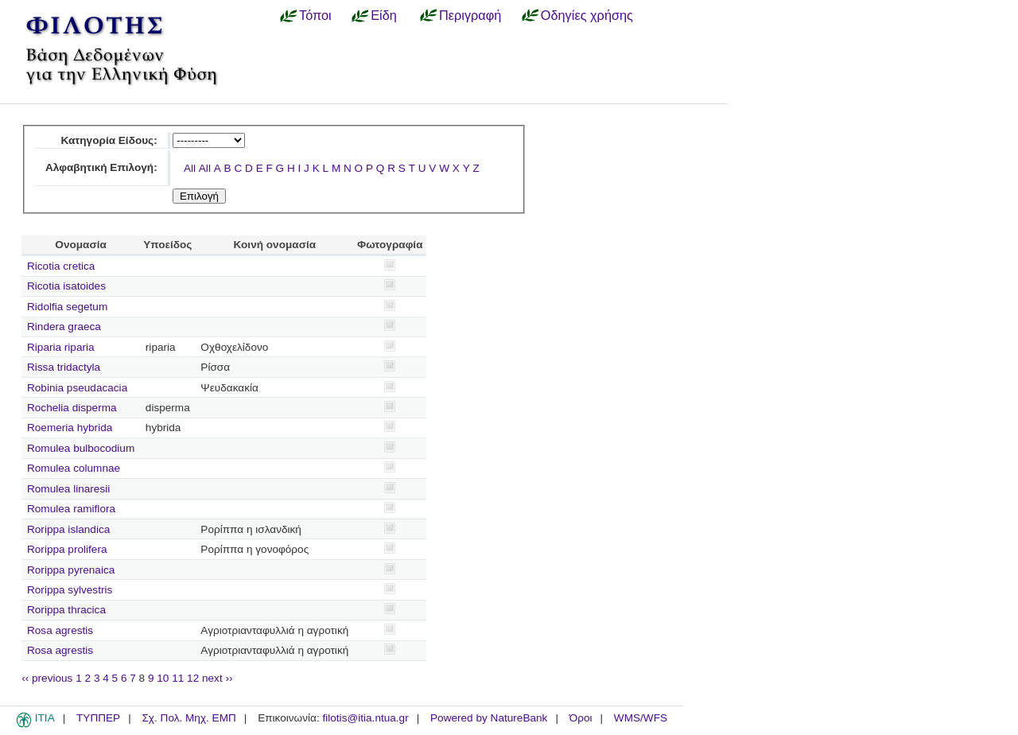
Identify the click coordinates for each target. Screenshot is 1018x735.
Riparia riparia (61, 347)
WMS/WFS (640, 718)
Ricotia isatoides (66, 286)
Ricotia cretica (61, 266)
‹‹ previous (46, 678)
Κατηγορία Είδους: (108, 140)
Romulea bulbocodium (80, 448)
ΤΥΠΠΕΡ (98, 718)
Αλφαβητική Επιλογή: (101, 167)
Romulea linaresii (68, 489)
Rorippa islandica (68, 529)
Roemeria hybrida (69, 428)
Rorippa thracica (66, 610)
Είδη (384, 15)
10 (163, 678)
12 (193, 678)
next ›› (217, 678)
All (190, 168)
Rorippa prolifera (67, 549)
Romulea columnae (73, 468)
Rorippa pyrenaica (71, 570)
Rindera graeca (64, 326)
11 (178, 678)
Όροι (581, 718)
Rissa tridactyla (63, 367)
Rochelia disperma (72, 408)
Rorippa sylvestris (69, 590)
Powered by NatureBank (488, 718)
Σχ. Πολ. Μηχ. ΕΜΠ (188, 718)
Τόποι (315, 15)
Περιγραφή (470, 15)
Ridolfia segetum (67, 307)
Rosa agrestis (60, 630)
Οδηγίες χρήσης (587, 15)
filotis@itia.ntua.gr (365, 718)
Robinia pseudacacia (77, 388)
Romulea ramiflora (71, 509)
